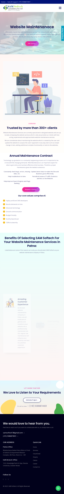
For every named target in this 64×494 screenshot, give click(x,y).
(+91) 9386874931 (37, 406)
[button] (60, 8)
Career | (4, 2)
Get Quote (33, 43)
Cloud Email (36, 454)
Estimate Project (32, 400)
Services (35, 450)
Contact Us (36, 467)
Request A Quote (32, 189)
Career (35, 464)
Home (35, 447)
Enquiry (35, 457)
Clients (35, 460)
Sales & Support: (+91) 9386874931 (19, 2)
